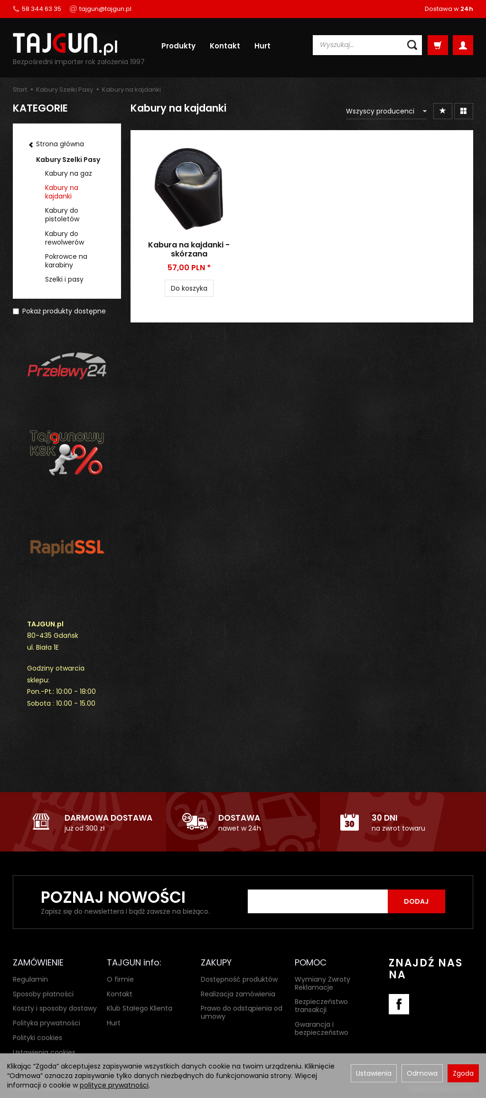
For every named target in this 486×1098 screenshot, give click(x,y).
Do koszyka (189, 288)
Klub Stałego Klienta (139, 1008)
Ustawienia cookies (44, 1052)
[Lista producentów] (386, 111)
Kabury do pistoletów (62, 215)
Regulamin (30, 979)
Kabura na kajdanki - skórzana (189, 249)
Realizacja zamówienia (238, 993)
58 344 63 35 (37, 8)
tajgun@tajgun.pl (100, 8)
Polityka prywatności (46, 1023)
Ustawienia (374, 1073)
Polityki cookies (37, 1037)
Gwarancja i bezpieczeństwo (321, 1028)
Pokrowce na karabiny (66, 261)
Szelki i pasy (64, 279)
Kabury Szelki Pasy (68, 159)
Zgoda (463, 1073)
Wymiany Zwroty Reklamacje (322, 983)
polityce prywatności (114, 1085)
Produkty (178, 46)
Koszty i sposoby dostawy (55, 1008)
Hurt (262, 46)
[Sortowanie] (442, 111)
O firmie (120, 979)
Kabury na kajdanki (61, 192)
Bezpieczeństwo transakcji (321, 1005)
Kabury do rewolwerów (64, 238)
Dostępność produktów (239, 979)
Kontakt (225, 46)
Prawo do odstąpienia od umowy (241, 1012)
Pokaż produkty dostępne (59, 311)
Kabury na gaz (68, 173)
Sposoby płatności (43, 993)
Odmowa (422, 1073)
